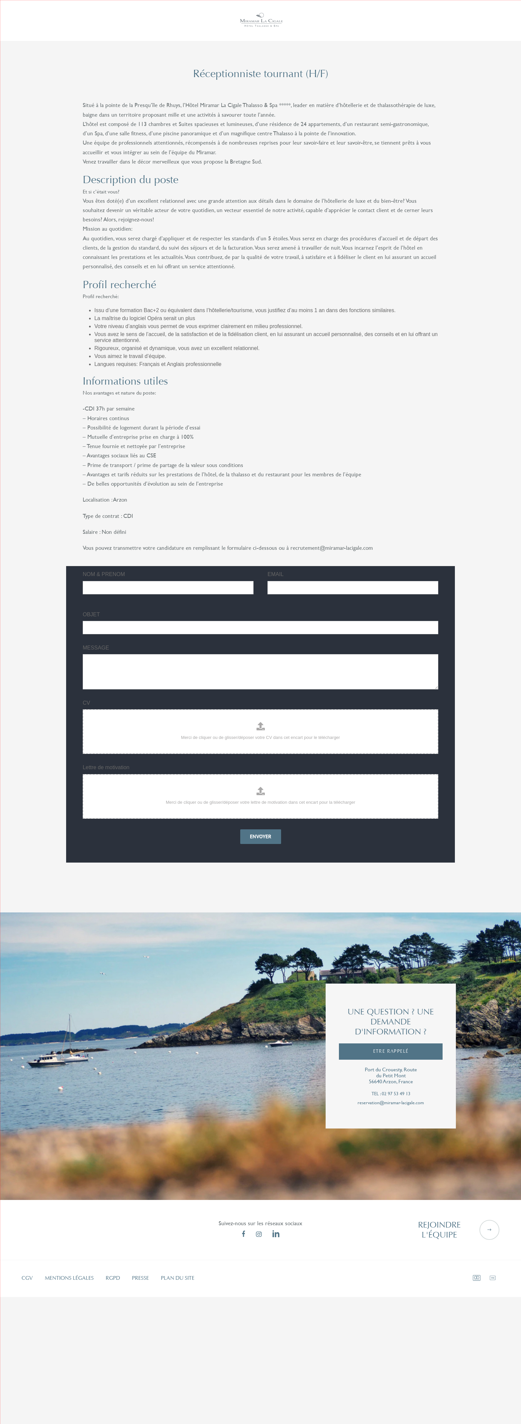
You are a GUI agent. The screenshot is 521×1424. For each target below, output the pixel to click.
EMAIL (275, 573)
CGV (27, 1276)
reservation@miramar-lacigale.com (391, 1101)
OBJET (91, 613)
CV (86, 701)
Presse (140, 1276)
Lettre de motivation (106, 766)
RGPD (113, 1276)
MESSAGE (96, 646)
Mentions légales (69, 1276)
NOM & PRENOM (104, 573)
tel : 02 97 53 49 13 (390, 1092)
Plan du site (177, 1276)
